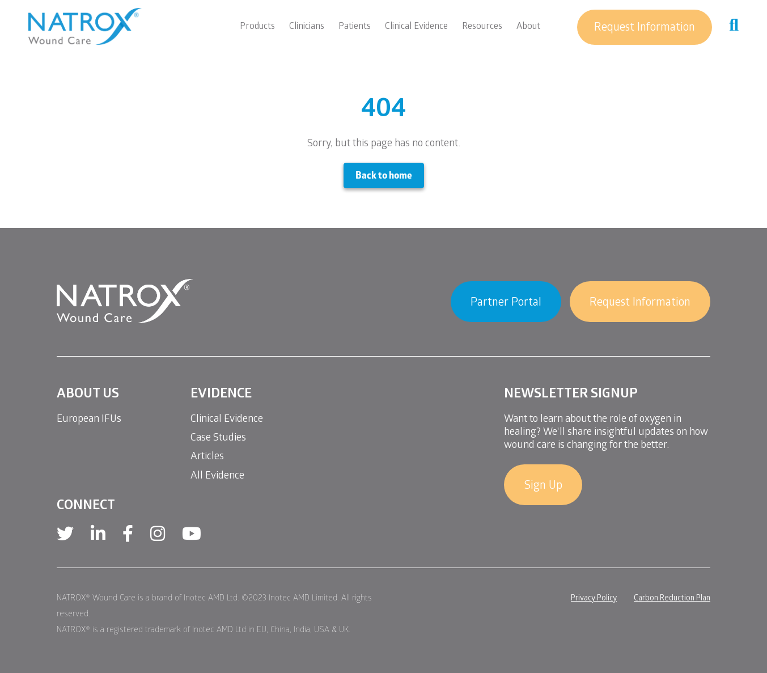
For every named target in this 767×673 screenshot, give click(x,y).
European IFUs (89, 420)
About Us (88, 395)
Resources (482, 27)
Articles (207, 457)
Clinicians (306, 27)
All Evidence (217, 476)
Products (257, 27)
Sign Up (543, 486)
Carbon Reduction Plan (672, 599)
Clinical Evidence (416, 27)
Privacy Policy (594, 599)
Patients (354, 27)
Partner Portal (506, 303)
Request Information (644, 28)
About (528, 27)
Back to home (383, 177)
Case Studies (218, 439)
